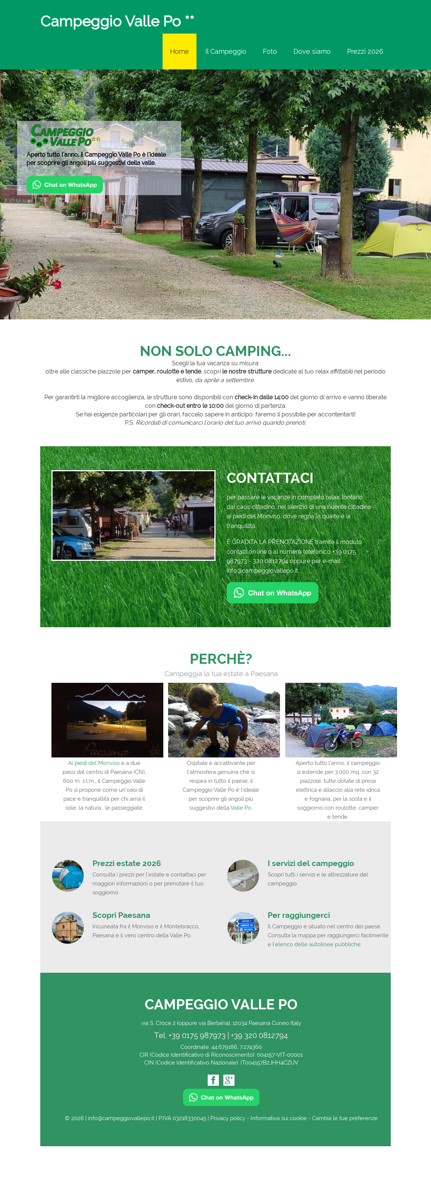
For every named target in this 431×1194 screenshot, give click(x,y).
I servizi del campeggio (311, 863)
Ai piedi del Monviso (94, 763)
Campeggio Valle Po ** (117, 21)
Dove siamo (312, 51)
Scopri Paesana (121, 915)
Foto (270, 51)
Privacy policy (227, 1118)
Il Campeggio (225, 51)
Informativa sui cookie (279, 1118)
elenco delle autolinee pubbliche (318, 944)
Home (179, 51)
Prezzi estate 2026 (126, 863)
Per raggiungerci (299, 915)
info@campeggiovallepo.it (262, 570)
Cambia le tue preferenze (345, 1118)
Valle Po (240, 807)
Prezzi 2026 (365, 51)
